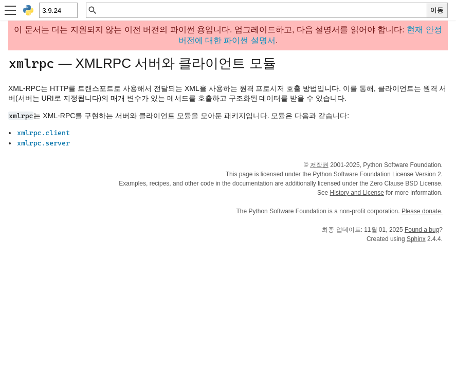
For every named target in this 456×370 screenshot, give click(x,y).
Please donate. (422, 211)
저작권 (319, 165)
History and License (357, 192)
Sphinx (416, 239)
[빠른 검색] (262, 10)
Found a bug (422, 229)
